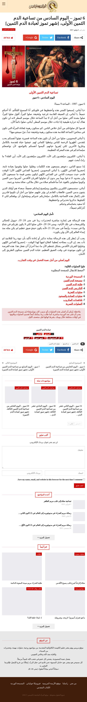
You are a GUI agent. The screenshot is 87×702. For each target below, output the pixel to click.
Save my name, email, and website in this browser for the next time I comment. (49, 480)
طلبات (39, 554)
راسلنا (65, 683)
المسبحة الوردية (18, 683)
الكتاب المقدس (43, 687)
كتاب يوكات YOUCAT (34, 589)
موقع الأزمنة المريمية (51, 683)
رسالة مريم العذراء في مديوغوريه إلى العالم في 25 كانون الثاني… (45, 513)
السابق (78, 424)
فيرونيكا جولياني (33, 683)
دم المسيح (66, 344)
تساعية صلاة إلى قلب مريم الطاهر (57, 501)
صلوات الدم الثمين (54, 344)
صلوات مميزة (79, 554)
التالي (71, 424)
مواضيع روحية (79, 589)
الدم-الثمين (75, 344)
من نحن (73, 683)
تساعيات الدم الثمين (9, 29)
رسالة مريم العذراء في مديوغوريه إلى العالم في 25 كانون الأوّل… (45, 525)
